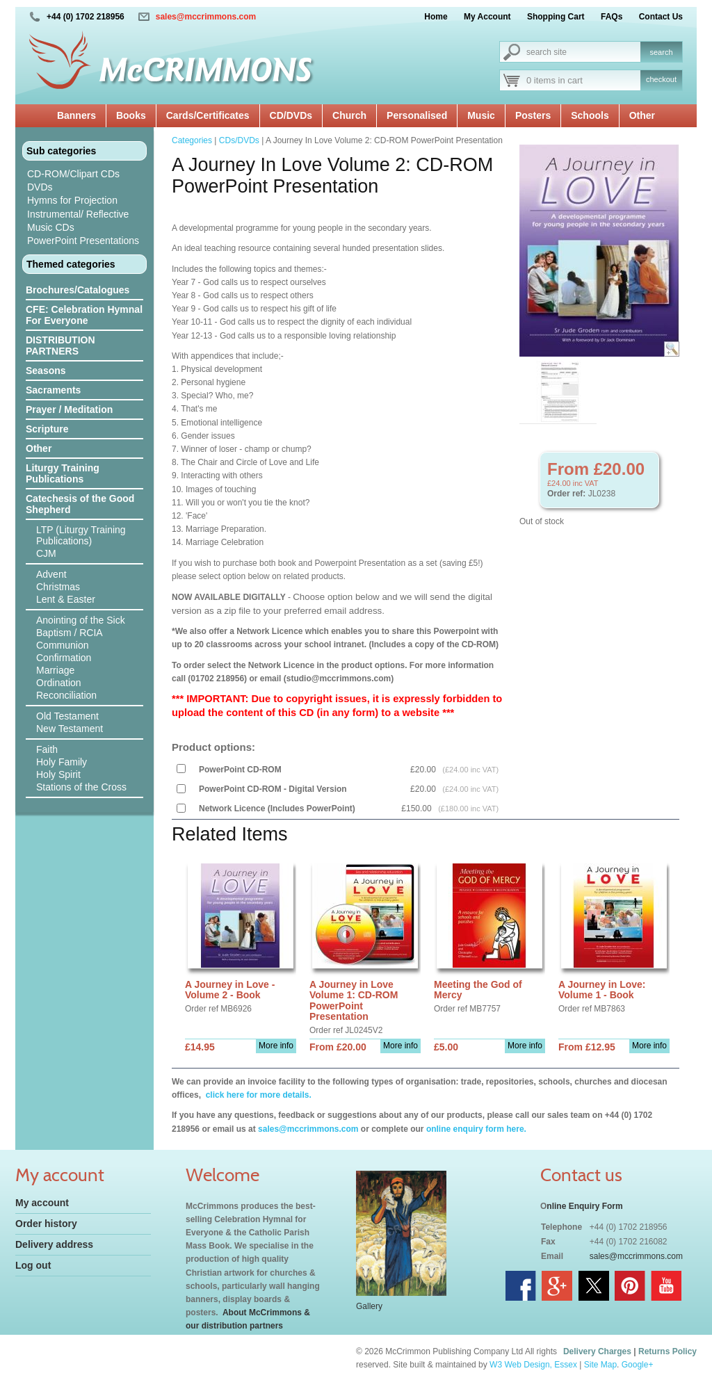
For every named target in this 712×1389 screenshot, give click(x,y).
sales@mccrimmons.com (206, 17)
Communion (62, 645)
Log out (33, 1265)
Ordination (58, 682)
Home (435, 17)
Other (642, 115)
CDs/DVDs (239, 140)
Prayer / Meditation (69, 409)
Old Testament (67, 716)
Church (349, 115)
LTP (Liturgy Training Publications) (81, 535)
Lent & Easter (65, 599)
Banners (76, 115)
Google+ (638, 1365)
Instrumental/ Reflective (78, 214)
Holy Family (61, 761)
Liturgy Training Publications (62, 473)
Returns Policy (667, 1351)
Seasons (46, 370)
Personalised (417, 115)
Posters (533, 115)
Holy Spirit (58, 774)
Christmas (58, 586)
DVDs (40, 187)
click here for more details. (257, 1095)
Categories (192, 140)
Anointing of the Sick (80, 620)
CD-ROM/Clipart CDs (73, 173)
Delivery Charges (597, 1351)
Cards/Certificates (208, 115)
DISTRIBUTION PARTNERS (60, 345)
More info (276, 1045)
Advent (51, 574)
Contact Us (661, 17)
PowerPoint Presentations (83, 240)
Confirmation (63, 657)
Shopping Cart (556, 17)
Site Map (600, 1365)
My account (42, 1202)
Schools (589, 115)
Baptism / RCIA (69, 632)
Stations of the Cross (81, 787)
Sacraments (53, 390)
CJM (46, 553)
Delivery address (54, 1244)
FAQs (611, 17)
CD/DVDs (291, 115)
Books (131, 115)
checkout (661, 79)
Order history (46, 1223)
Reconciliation (66, 695)
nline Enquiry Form (584, 1206)
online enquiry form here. (476, 1129)
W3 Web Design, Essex (533, 1365)
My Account (487, 17)
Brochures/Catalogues (77, 289)
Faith (47, 749)
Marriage (55, 670)
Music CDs (50, 227)
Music (481, 115)
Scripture (47, 428)
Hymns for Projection (72, 200)
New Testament (69, 728)
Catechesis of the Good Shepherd (80, 504)
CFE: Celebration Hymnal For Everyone (84, 315)
